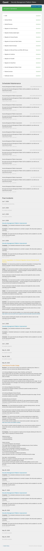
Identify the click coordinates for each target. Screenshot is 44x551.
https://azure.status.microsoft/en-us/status (11, 422)
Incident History (5, 545)
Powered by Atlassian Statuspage (35, 545)
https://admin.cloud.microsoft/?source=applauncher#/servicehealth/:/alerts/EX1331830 (21, 313)
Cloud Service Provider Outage (10, 365)
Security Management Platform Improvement (14, 223)
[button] (36, 6)
